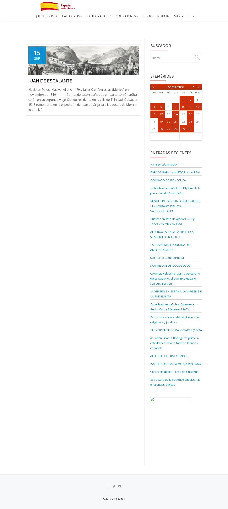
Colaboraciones (99, 16)
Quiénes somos (46, 16)
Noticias (163, 16)
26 (161, 121)
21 (176, 113)
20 (168, 113)
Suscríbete (183, 16)
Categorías (71, 16)
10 (198, 99)
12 (161, 106)
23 (190, 113)
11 (154, 106)
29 (183, 121)
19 (161, 113)
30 (190, 121)
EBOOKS (148, 16)
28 (176, 121)
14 (176, 106)
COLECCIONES (126, 16)
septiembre (176, 79)
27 (168, 121)
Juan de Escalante (50, 73)
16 (190, 106)
